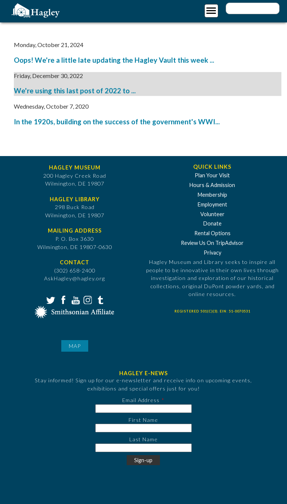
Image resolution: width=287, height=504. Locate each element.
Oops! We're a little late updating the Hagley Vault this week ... (114, 60)
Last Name (143, 439)
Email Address (141, 400)
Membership (212, 195)
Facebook (62, 299)
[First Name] (143, 428)
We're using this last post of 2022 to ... (75, 91)
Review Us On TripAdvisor (212, 243)
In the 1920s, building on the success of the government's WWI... (117, 122)
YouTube (74, 299)
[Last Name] (143, 448)
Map (75, 346)
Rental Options (212, 233)
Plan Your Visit (212, 175)
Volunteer (212, 214)
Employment (212, 204)
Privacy (212, 252)
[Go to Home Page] (36, 10)
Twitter (50, 299)
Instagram (87, 299)
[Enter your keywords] (253, 8)
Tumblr (99, 299)
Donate (212, 223)
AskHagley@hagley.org (74, 278)
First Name (143, 420)
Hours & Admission (212, 185)
